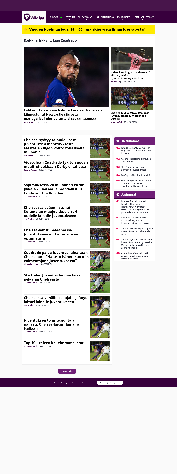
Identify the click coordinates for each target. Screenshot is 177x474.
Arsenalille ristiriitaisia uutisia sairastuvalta (136, 160)
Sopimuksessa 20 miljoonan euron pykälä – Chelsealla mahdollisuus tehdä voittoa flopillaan (54, 189)
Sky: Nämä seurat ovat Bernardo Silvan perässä (133, 168)
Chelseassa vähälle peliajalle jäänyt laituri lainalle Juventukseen (55, 299)
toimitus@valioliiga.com (110, 383)
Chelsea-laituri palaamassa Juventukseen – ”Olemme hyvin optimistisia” (51, 234)
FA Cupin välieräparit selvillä (135, 175)
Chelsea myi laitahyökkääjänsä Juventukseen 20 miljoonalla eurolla (130, 115)
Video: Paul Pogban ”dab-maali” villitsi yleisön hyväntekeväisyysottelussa (135, 220)
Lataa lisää (67, 371)
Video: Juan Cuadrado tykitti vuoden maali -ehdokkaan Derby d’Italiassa (56, 164)
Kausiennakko (105, 17)
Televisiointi (85, 17)
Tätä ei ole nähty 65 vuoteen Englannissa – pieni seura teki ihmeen (136, 150)
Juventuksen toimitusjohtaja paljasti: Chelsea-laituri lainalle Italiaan (51, 324)
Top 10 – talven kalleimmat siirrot (54, 342)
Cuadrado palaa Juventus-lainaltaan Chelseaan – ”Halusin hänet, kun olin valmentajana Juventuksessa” (56, 256)
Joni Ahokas (29, 219)
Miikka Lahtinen (31, 264)
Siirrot (56, 17)
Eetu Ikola (28, 122)
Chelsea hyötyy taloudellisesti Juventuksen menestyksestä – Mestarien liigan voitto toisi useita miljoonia (54, 146)
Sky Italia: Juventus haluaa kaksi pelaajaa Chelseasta (52, 277)
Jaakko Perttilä (30, 196)
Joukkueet (123, 17)
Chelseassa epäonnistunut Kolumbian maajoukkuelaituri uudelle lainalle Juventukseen (50, 211)
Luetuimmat (129, 141)
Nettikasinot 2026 (143, 17)
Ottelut (70, 17)
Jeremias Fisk (116, 122)
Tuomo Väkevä (30, 170)
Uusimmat (128, 194)
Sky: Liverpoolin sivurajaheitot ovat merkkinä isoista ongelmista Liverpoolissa (136, 183)
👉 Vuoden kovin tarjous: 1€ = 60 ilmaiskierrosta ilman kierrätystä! (84, 29)
